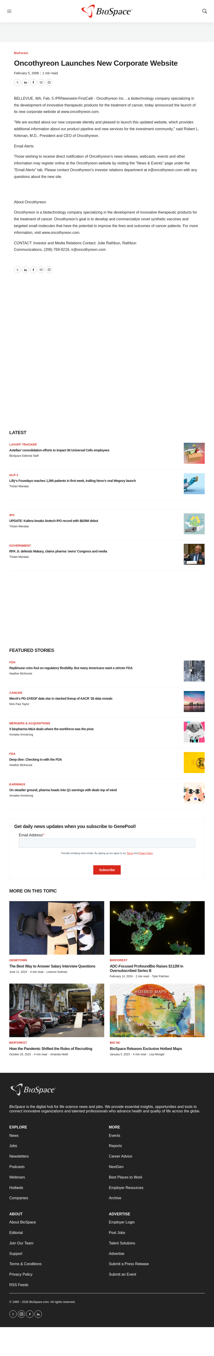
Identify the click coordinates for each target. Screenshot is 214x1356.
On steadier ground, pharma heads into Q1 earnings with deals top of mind (63, 790)
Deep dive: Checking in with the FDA (35, 759)
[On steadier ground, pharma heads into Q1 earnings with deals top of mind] (194, 793)
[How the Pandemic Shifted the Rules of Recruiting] (56, 1010)
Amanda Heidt (59, 1054)
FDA (12, 662)
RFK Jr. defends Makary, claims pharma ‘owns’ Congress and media (58, 551)
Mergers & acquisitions (29, 723)
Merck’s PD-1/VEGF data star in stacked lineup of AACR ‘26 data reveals (60, 698)
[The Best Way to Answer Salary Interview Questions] (56, 928)
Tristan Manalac (19, 486)
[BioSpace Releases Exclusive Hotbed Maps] (157, 1010)
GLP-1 (13, 475)
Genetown (18, 960)
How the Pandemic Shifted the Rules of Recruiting (50, 1049)
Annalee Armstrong (21, 734)
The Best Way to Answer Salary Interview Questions (52, 966)
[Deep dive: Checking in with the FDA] (194, 762)
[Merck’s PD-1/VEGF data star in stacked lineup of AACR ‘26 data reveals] (194, 701)
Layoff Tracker (23, 444)
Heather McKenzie (20, 673)
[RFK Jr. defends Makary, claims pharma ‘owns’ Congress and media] (194, 554)
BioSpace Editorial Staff (24, 455)
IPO (11, 515)
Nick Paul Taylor (19, 704)
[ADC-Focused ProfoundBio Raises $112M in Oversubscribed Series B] (157, 928)
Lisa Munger (156, 1054)
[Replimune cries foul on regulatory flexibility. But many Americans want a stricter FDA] (194, 671)
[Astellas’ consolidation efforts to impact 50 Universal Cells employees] (194, 453)
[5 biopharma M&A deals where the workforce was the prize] (194, 732)
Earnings (17, 784)
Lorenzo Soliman (56, 972)
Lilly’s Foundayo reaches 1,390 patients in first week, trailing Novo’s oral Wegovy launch (72, 481)
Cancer (15, 693)
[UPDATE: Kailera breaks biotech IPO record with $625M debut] (194, 523)
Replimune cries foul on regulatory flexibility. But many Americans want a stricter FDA (71, 668)
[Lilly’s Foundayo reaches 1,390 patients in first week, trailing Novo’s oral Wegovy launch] (194, 483)
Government (20, 545)
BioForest (21, 53)
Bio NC (115, 1042)
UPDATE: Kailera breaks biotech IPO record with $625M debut (53, 521)
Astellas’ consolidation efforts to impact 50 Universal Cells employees (59, 450)
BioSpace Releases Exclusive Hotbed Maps (146, 1049)
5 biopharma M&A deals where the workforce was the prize (51, 729)
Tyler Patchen (160, 976)
